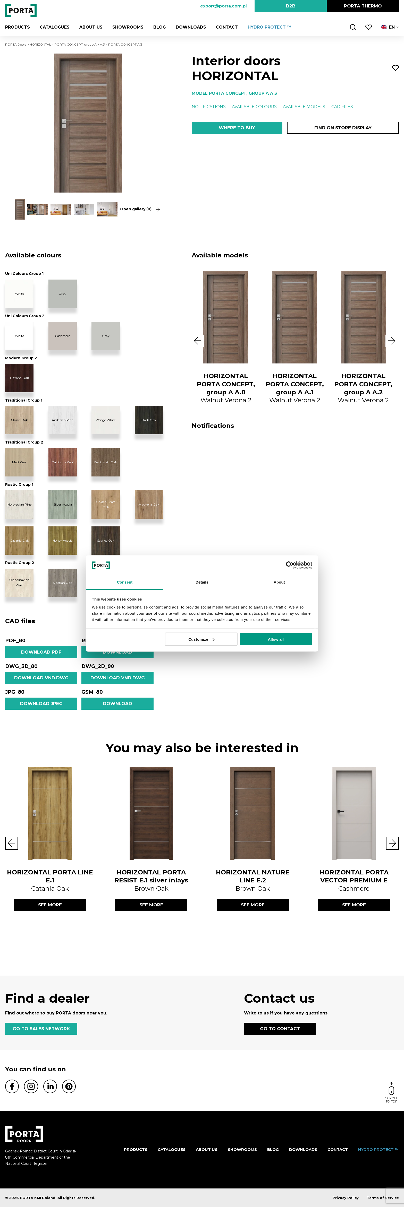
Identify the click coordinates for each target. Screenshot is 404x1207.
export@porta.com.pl (223, 6)
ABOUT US (91, 27)
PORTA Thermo (363, 5)
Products (17, 27)
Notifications (209, 106)
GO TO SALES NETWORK (41, 1028)
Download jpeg (41, 703)
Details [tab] (202, 582)
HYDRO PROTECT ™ (269, 27)
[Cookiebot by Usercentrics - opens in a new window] (289, 565)
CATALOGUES (55, 27)
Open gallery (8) (140, 209)
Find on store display (343, 127)
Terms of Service (383, 1198)
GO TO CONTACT (280, 1028)
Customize (201, 639)
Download (117, 652)
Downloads (191, 27)
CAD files (342, 106)
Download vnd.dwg (41, 677)
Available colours (254, 106)
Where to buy (237, 127)
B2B (291, 5)
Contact (227, 27)
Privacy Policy (346, 1198)
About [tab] (279, 582)
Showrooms (128, 27)
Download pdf (41, 652)
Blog (159, 27)
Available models (304, 106)
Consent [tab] (125, 582)
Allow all (276, 639)
